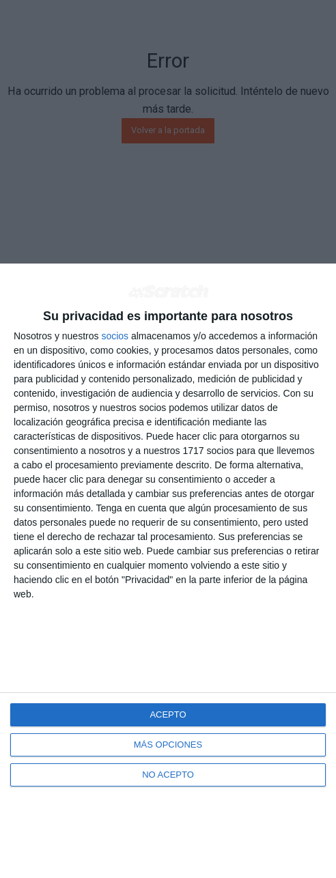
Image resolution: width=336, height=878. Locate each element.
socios (114, 336)
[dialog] (168, 571)
